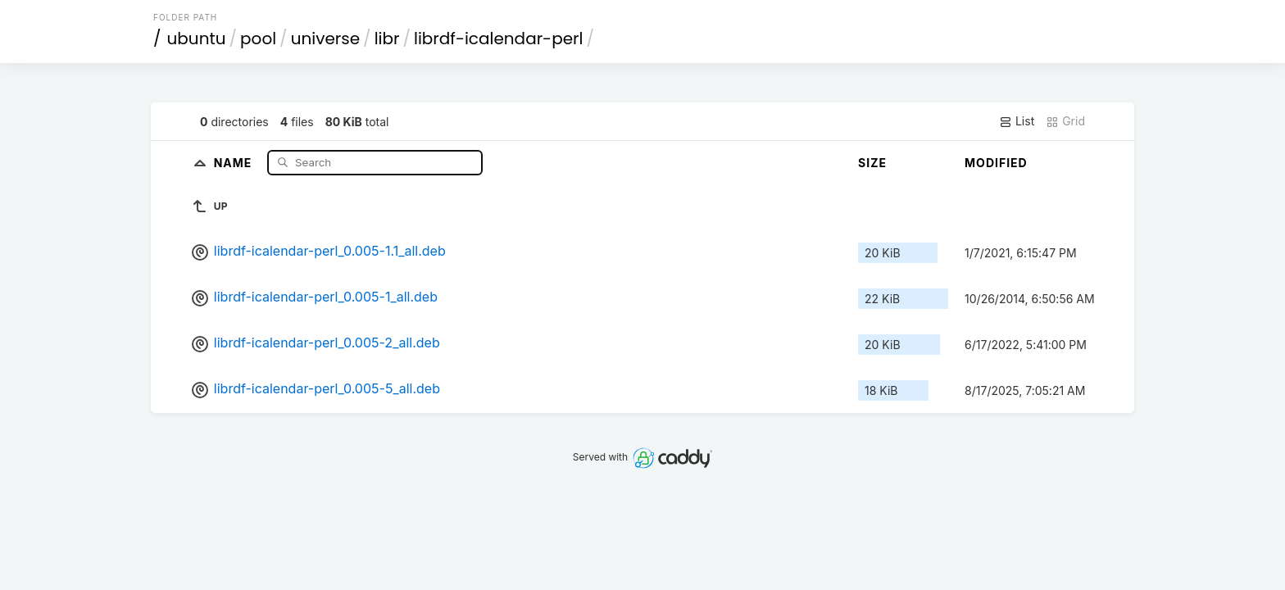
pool (258, 38)
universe (325, 38)
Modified (996, 163)
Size (872, 163)
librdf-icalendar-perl (498, 38)
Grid (1065, 121)
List (1016, 121)
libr (387, 38)
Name (235, 162)
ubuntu (196, 38)
